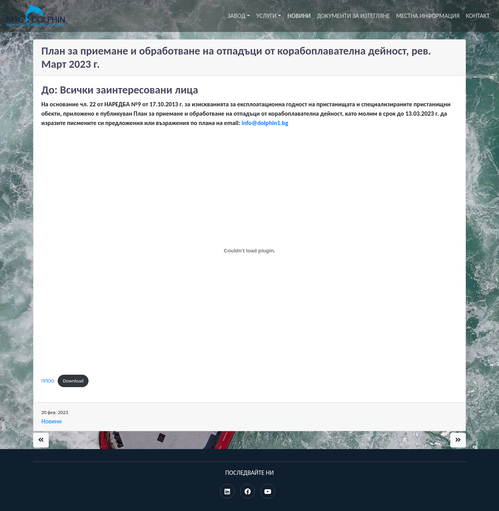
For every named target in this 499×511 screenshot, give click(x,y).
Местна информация (428, 15)
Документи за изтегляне (353, 15)
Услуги (266, 15)
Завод (236, 15)
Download (73, 381)
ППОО (47, 381)
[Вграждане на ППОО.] (249, 251)
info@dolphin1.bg (265, 123)
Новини (299, 15)
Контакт (478, 15)
